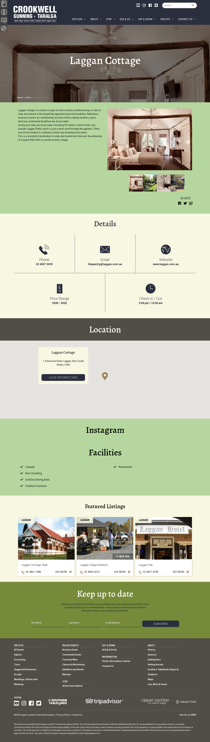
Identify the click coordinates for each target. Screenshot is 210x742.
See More (63, 571)
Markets (66, 674)
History (151, 649)
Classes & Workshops (73, 664)
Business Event (70, 649)
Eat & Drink (145, 19)
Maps (150, 679)
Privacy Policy (63, 715)
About (94, 19)
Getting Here (154, 659)
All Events (19, 649)
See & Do (125, 19)
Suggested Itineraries (25, 669)
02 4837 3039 (44, 264)
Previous (112, 141)
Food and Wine (69, 659)
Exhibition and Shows (73, 669)
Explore (77, 19)
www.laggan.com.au (166, 264)
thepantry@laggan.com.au (105, 264)
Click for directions (63, 377)
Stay (109, 19)
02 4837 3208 (150, 571)
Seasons (152, 654)
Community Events (71, 654)
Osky (193, 715)
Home (20, 97)
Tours (17, 664)
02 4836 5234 (92, 571)
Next (187, 141)
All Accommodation (72, 686)
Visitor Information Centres (116, 661)
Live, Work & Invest (157, 684)
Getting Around (155, 664)
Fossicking (19, 659)
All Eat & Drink (109, 649)
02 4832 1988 (33, 571)
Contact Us (185, 19)
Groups (165, 19)
